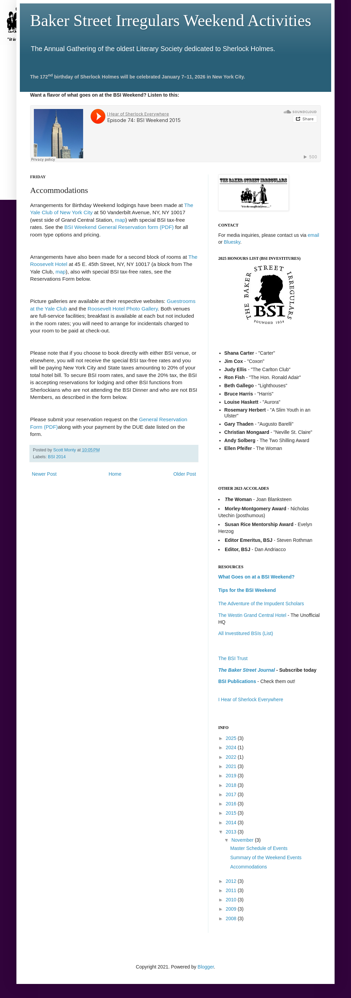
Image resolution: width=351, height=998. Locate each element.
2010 (232, 899)
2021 (232, 766)
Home (114, 474)
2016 (232, 803)
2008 (232, 918)
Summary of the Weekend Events (265, 857)
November (243, 840)
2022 (232, 757)
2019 (232, 775)
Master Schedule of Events (258, 848)
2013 (232, 832)
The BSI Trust (233, 658)
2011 (232, 890)
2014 (232, 822)
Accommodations (248, 866)
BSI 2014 (57, 456)
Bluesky (232, 242)
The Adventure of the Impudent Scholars (261, 603)
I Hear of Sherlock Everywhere (250, 699)
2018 (232, 785)
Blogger (206, 967)
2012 (232, 881)
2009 (232, 909)
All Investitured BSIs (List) (245, 633)
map (120, 220)
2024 (232, 747)
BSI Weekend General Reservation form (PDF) (119, 227)
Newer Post (44, 474)
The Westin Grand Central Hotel (252, 615)
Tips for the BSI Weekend (247, 590)
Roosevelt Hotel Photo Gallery (123, 309)
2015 (232, 813)
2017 (232, 794)
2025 (232, 738)
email (313, 235)
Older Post (184, 474)
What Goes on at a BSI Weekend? (256, 577)
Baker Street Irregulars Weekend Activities (170, 20)
